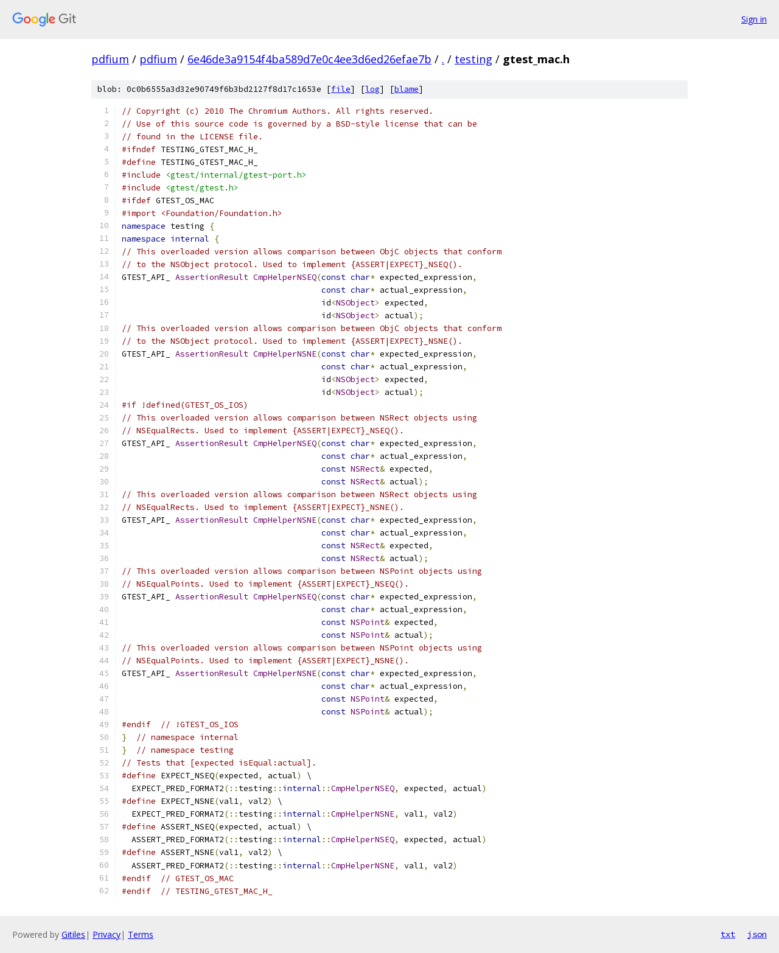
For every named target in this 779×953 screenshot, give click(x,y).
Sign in (754, 19)
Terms (140, 934)
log (372, 89)
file (341, 89)
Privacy (107, 934)
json (757, 934)
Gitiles (73, 934)
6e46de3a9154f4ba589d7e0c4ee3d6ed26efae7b (309, 59)
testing (473, 59)
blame (406, 89)
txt (728, 934)
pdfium (110, 59)
